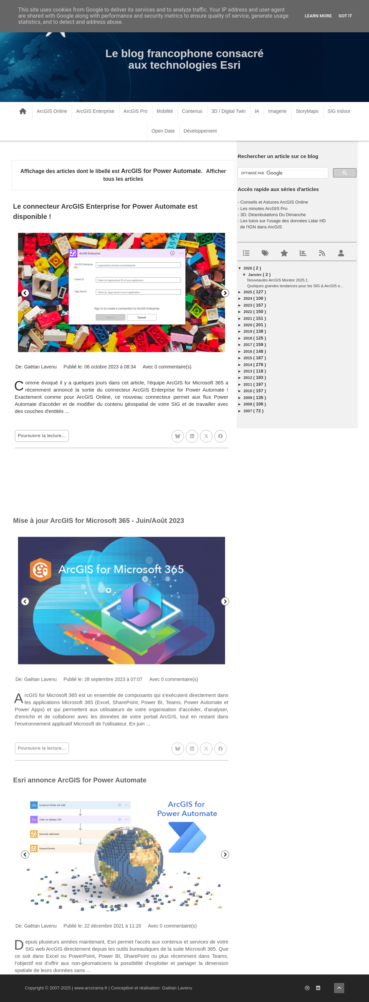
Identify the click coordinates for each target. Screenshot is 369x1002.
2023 (248, 305)
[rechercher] (282, 173)
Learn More (318, 15)
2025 (248, 292)
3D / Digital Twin (228, 111)
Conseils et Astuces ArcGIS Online (274, 202)
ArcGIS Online (52, 111)
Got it (345, 15)
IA (257, 111)
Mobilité (164, 111)
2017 (248, 345)
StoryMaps (307, 111)
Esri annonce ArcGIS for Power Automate (80, 875)
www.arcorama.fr (91, 987)
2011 (248, 384)
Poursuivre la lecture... (42, 435)
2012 (248, 378)
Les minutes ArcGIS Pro (264, 208)
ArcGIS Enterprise (95, 111)
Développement (200, 131)
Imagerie (277, 111)
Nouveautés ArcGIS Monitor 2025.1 (277, 280)
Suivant (225, 293)
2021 (248, 318)
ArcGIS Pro (136, 111)
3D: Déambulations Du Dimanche (273, 214)
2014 (248, 365)
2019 (248, 331)
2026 (248, 268)
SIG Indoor (339, 111)
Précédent (25, 293)
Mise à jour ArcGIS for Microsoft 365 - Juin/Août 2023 (98, 620)
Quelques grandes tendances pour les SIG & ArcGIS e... (295, 286)
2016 (248, 351)
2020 (248, 325)
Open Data (162, 131)
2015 (248, 358)
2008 (248, 404)
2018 (248, 338)
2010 (248, 391)
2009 (248, 398)
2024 (248, 298)
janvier (255, 275)
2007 (248, 411)
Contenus (192, 111)
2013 (248, 371)
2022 (248, 312)
